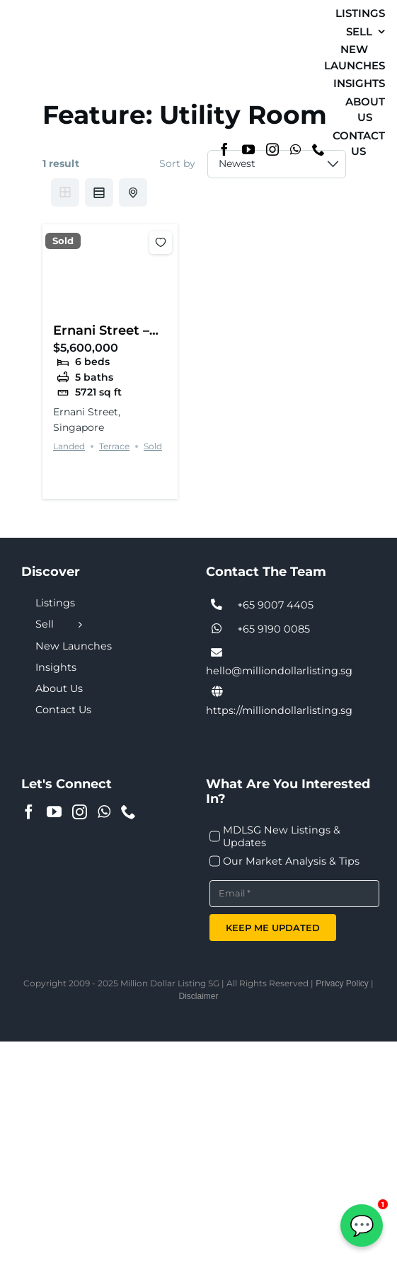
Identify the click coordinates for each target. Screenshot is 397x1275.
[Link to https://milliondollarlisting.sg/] (217, 692)
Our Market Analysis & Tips (291, 861)
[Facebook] (224, 149)
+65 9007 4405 (275, 605)
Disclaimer (198, 996)
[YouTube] (248, 149)
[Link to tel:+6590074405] (217, 605)
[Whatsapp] (295, 149)
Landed (69, 446)
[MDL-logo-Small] (41, 76)
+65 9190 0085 (273, 629)
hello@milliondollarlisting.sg (279, 670)
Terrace (114, 446)
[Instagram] (272, 149)
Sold (63, 241)
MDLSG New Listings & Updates (281, 836)
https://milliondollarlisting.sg (279, 710)
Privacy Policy (342, 983)
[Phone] (318, 149)
